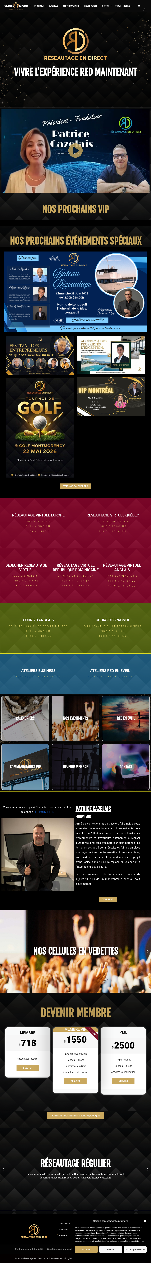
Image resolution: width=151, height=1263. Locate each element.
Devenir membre (90, 6)
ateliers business (38, 671)
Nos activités (38, 6)
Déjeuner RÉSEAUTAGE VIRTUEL (26, 567)
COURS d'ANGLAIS (38, 620)
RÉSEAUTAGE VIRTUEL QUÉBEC (113, 515)
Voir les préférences (135, 1249)
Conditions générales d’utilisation (65, 1249)
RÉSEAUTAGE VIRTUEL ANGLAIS (122, 567)
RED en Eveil (53, 6)
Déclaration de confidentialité (118, 1257)
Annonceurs (64, 1229)
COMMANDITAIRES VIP (25, 767)
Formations (23, 6)
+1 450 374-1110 (44, 811)
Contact (118, 6)
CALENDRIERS (9, 6)
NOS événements (75, 718)
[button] (145, 1220)
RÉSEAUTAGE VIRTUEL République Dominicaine (76, 567)
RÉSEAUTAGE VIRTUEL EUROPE (38, 515)
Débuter (27, 1068)
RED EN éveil (126, 718)
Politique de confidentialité (29, 1249)
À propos (105, 6)
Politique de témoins (98, 1257)
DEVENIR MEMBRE (75, 767)
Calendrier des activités (69, 1223)
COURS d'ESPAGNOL (113, 620)
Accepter (86, 1249)
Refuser (111, 1249)
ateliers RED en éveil (110, 671)
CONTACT (126, 767)
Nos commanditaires (71, 6)
